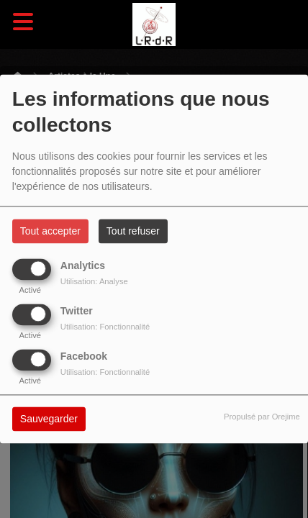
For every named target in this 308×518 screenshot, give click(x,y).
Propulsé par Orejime (262, 417)
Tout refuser (133, 231)
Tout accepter (50, 231)
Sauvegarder (49, 419)
